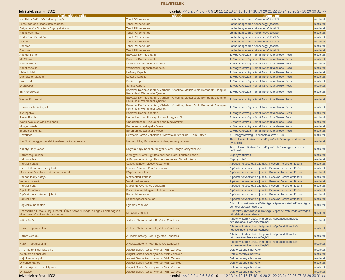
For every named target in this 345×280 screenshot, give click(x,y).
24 (285, 11)
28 (304, 11)
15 (240, 11)
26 (294, 11)
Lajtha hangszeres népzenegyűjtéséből (254, 19)
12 (226, 11)
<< (185, 11)
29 (309, 11)
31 (319, 11)
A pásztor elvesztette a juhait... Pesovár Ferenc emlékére (266, 163)
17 (250, 11)
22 (275, 11)
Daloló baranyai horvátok (245, 249)
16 (246, 11)
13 (231, 11)
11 (221, 11)
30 (314, 11)
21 (270, 11)
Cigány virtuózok (240, 155)
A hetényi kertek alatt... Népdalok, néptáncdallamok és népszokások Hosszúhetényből (264, 220)
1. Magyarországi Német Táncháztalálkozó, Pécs (261, 54)
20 (265, 11)
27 (299, 11)
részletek (319, 19)
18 (255, 11)
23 (280, 11)
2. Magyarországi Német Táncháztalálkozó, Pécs (261, 117)
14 (236, 11)
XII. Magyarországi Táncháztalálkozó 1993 (257, 135)
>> (324, 11)
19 (260, 11)
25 (290, 11)
